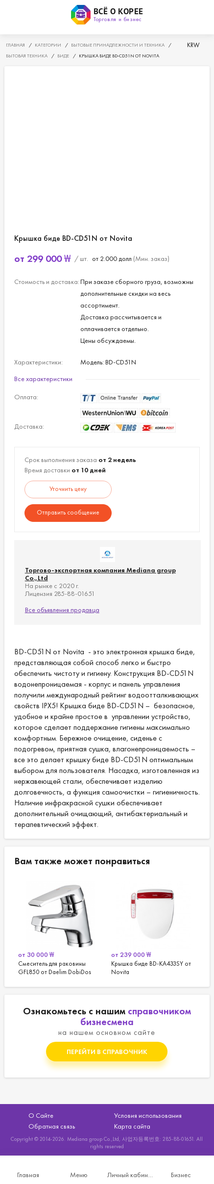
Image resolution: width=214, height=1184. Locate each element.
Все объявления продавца (62, 609)
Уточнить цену (68, 489)
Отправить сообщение (68, 512)
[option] (60, 926)
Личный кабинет (130, 1174)
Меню (79, 1174)
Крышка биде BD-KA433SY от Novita (153, 926)
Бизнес (181, 1174)
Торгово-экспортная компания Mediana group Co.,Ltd (100, 574)
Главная (28, 1174)
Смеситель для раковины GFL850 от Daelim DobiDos (60, 926)
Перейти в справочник (107, 1051)
